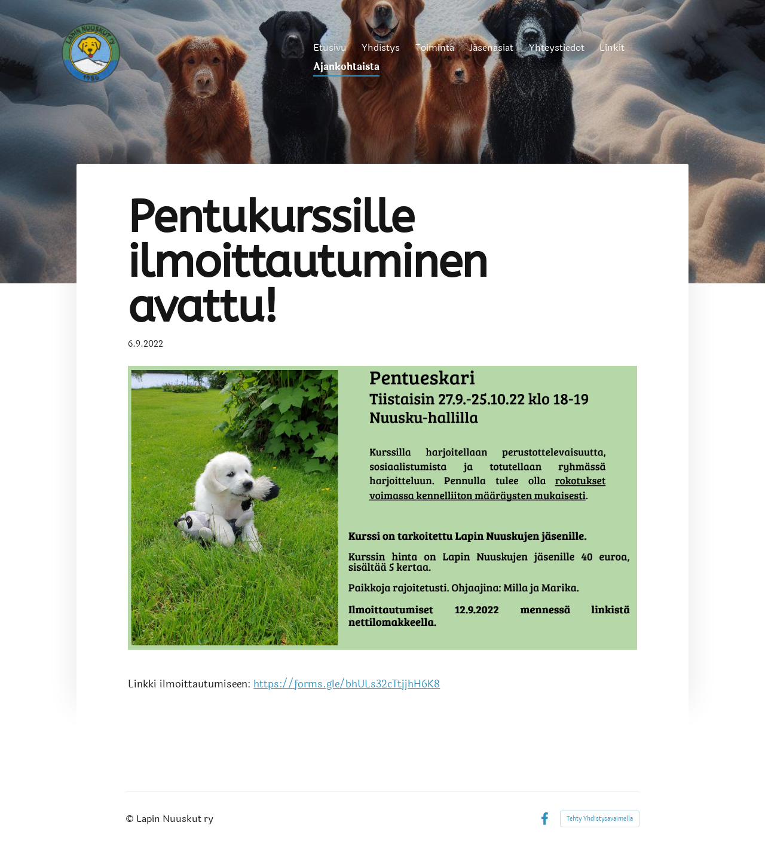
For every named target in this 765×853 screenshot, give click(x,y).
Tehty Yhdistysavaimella (600, 819)
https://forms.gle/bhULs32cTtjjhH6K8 (346, 684)
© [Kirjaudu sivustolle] (131, 818)
